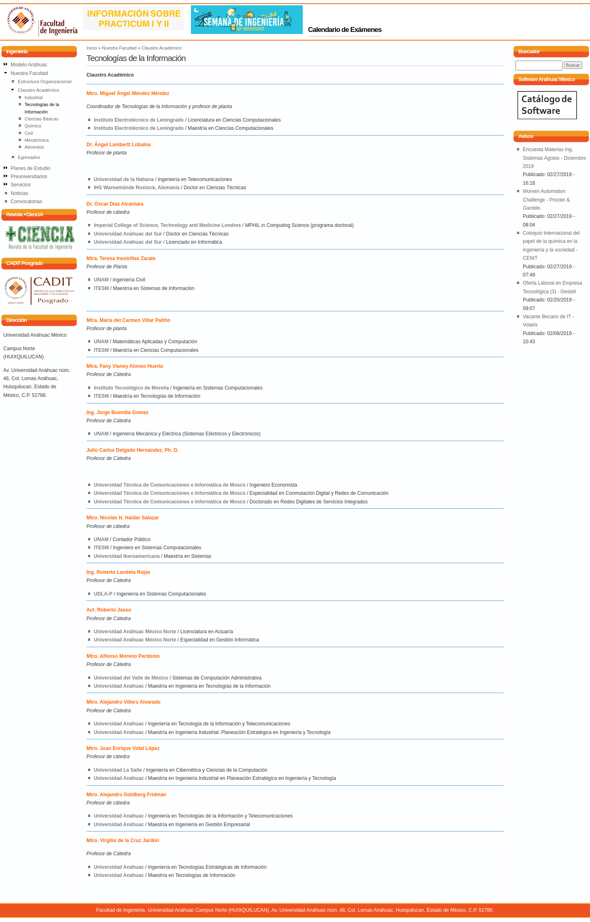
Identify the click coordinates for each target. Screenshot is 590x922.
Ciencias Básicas (41, 118)
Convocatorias (26, 201)
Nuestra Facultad (119, 47)
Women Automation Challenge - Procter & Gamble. (546, 199)
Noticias (19, 193)
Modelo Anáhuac (29, 65)
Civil (29, 133)
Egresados (29, 157)
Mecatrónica (37, 140)
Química (33, 125)
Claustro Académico (161, 47)
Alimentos (34, 147)
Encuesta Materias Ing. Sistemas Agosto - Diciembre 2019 (554, 158)
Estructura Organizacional (44, 81)
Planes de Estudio (30, 168)
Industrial (34, 97)
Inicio (91, 47)
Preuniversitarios (29, 176)
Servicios (21, 185)
